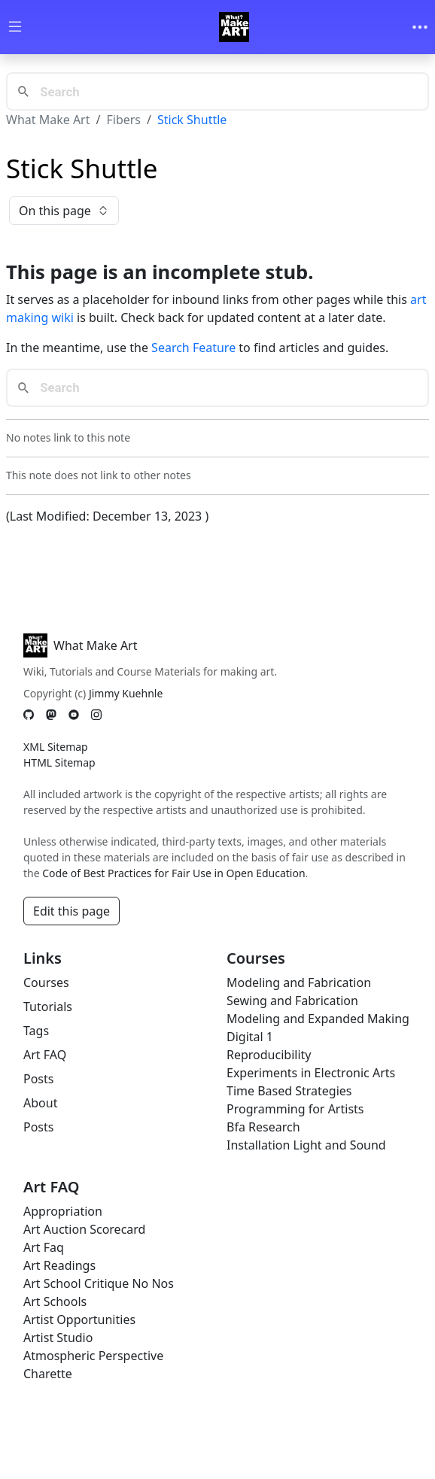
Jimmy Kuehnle (126, 693)
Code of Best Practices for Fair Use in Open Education (173, 873)
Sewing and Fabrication (292, 1000)
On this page (64, 210)
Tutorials (47, 1006)
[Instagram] (96, 715)
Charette (47, 1373)
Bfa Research (263, 1127)
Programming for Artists (295, 1109)
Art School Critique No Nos (98, 1283)
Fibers (123, 119)
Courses (46, 982)
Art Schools (55, 1301)
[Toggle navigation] (420, 27)
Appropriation (62, 1211)
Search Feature (193, 347)
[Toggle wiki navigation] (15, 27)
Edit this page (71, 911)
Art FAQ (44, 1054)
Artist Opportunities (79, 1319)
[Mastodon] (51, 715)
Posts (38, 1079)
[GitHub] (28, 715)
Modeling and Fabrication (299, 982)
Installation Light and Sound (306, 1145)
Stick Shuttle (192, 119)
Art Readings (59, 1265)
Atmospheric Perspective (93, 1355)
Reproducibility (269, 1054)
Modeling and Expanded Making (318, 1018)
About (40, 1103)
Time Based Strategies (289, 1091)
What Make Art (48, 119)
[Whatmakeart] (234, 27)
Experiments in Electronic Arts (311, 1072)
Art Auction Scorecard (84, 1229)
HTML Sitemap (59, 762)
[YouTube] (73, 715)
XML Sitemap (55, 747)
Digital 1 (250, 1036)
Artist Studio (58, 1337)
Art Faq (43, 1247)
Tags (36, 1030)
